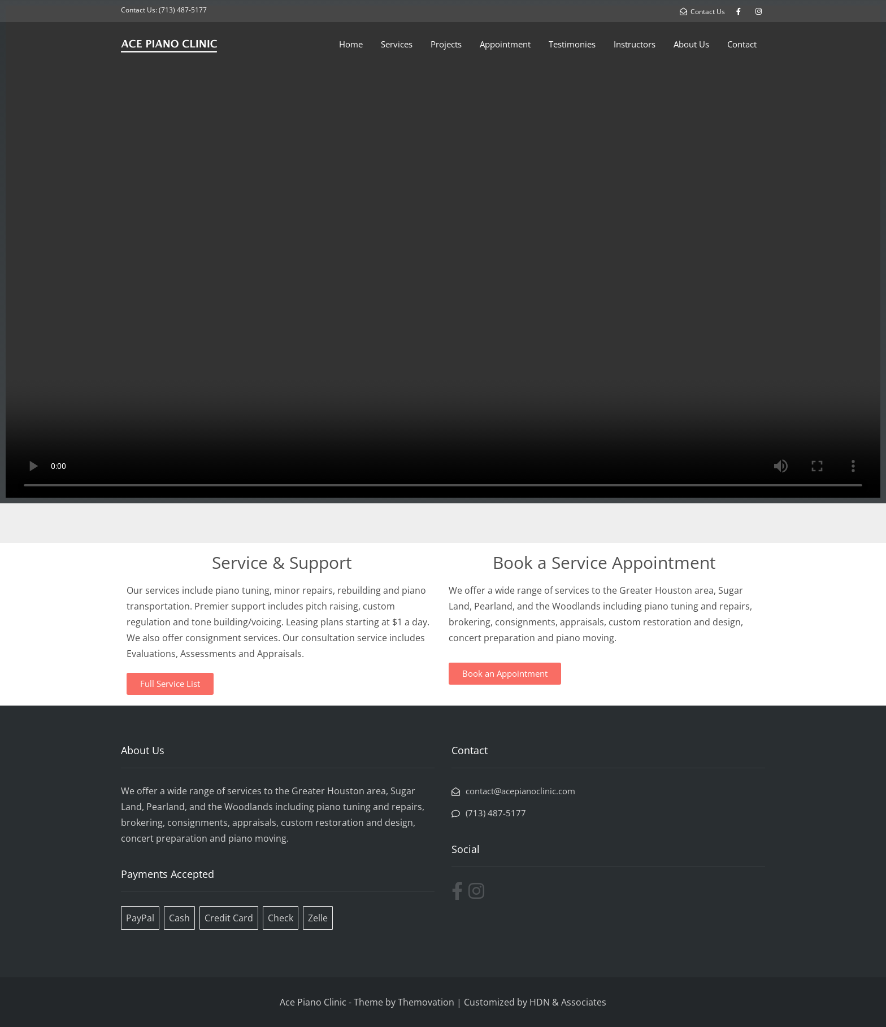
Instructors (634, 44)
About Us (691, 44)
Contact (742, 44)
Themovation (426, 1002)
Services (396, 44)
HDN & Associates (567, 1002)
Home (351, 44)
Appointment (505, 44)
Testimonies (572, 44)
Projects (446, 44)
